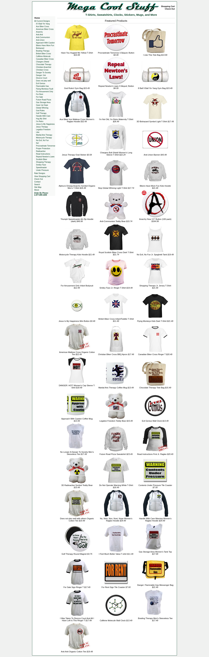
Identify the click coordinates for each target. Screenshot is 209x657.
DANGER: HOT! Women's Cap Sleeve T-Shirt (77, 386)
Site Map (37, 187)
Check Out (170, 9)
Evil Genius (40, 83)
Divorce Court (41, 78)
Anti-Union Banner (155, 155)
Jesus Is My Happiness (45, 124)
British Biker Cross (43, 54)
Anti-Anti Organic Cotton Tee (77, 651)
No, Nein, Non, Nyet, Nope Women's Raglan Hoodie (116, 519)
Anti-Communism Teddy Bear (116, 221)
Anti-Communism (43, 37)
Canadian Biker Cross (45, 59)
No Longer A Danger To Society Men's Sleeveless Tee (77, 453)
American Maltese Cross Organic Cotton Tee (77, 353)
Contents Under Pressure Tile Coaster (155, 486)
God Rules (40, 111)
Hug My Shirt (41, 119)
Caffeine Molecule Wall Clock (116, 620)
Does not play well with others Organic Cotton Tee (77, 519)
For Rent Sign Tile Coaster (116, 587)
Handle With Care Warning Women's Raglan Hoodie (155, 519)
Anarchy (39, 32)
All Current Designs (42, 21)
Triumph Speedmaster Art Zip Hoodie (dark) (76, 220)
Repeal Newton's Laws (45, 157)
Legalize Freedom (43, 130)
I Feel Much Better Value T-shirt (116, 554)
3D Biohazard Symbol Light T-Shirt (155, 121)
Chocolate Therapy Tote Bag (155, 388)
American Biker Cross (45, 29)
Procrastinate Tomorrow (45, 146)
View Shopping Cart (42, 176)
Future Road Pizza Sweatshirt (116, 454)
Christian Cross (42, 70)
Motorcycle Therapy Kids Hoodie (77, 254)
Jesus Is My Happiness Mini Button (77, 321)
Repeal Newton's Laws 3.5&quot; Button (116, 87)
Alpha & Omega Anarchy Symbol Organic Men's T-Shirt (77, 187)
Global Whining (42, 108)
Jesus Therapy (42, 127)
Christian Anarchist (43, 67)
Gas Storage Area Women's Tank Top (155, 553)
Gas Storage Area (43, 102)
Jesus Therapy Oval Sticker (77, 155)
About (36, 190)
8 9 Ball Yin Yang (43, 24)
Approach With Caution (45, 43)
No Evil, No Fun (42, 140)
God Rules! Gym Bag (77, 88)
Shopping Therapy (43, 162)
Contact (37, 182)
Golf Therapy (41, 113)
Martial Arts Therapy (44, 135)
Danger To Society (43, 73)
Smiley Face (41, 165)
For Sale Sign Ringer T (76, 587)
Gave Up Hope (42, 105)
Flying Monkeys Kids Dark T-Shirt (155, 321)
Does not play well (43, 81)
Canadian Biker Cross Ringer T (155, 354)
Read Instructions (43, 154)
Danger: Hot (41, 75)
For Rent (39, 94)
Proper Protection (43, 149)
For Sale (39, 97)
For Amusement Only (44, 92)
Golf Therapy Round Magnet (77, 554)
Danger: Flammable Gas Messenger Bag (155, 586)
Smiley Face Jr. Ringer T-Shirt (116, 288)
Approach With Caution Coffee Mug (77, 420)
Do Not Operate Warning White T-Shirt (116, 486)
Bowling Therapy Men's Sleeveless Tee (155, 619)
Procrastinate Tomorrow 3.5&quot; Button (116, 54)
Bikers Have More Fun (45, 45)
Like (37, 132)
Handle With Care (43, 116)
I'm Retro (39, 121)
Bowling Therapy (42, 51)
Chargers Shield (42, 62)
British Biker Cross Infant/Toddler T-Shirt (116, 320)
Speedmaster (41, 167)
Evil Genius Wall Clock (155, 421)
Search (37, 184)
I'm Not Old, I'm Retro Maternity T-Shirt (116, 120)
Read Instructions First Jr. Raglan (155, 454)
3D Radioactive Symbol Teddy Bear (77, 486)
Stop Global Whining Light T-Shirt (116, 188)
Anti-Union (40, 40)
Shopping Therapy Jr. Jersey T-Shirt (155, 287)
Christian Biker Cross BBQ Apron (116, 354)
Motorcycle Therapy (44, 138)
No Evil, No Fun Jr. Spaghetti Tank (155, 254)
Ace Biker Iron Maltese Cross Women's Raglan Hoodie (77, 120)
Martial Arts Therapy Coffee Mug (116, 388)
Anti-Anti (39, 35)
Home (37, 18)
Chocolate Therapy (43, 64)
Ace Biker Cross (42, 26)
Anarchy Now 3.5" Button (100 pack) (155, 220)
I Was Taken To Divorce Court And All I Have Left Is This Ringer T (77, 619)
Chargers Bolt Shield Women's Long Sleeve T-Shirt (116, 154)
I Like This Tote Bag (155, 55)
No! (37, 143)
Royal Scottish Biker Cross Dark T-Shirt (116, 253)
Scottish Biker (41, 159)
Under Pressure (42, 170)
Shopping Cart (168, 6)
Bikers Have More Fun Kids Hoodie (155, 187)
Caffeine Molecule (43, 56)
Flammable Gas (42, 86)
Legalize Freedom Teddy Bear (116, 421)
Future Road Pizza (43, 100)
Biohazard (40, 48)
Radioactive (40, 151)
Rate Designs (39, 173)
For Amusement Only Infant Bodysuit (77, 287)
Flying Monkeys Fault (44, 89)
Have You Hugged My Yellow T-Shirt (77, 54)
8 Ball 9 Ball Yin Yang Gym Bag (155, 88)
